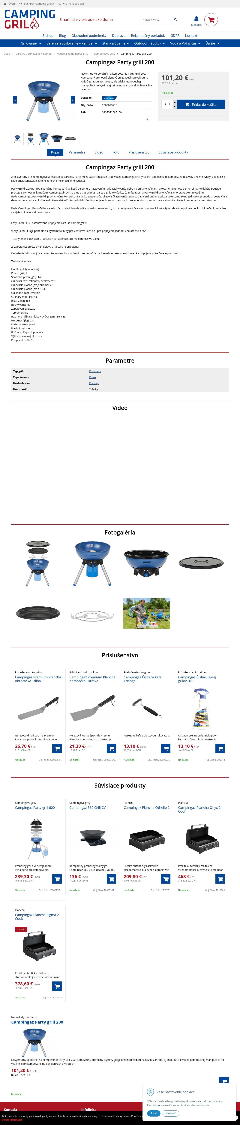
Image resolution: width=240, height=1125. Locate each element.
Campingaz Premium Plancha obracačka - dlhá (38, 679)
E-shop (48, 35)
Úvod (11, 3)
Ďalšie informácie (12, 1119)
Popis (55, 152)
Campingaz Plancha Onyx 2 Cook (199, 809)
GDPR (174, 35)
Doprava (118, 35)
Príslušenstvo (139, 152)
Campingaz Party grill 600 (35, 807)
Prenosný (95, 371)
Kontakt (191, 35)
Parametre (77, 152)
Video (98, 152)
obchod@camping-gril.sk (39, 3)
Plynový (94, 383)
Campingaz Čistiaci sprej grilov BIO (197, 679)
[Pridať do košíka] (193, 104)
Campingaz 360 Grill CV (87, 807)
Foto (115, 152)
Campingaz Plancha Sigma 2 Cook (37, 917)
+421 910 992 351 (73, 3)
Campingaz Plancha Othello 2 (147, 807)
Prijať (154, 1113)
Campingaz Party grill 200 (37, 1022)
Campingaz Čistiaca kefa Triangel (143, 679)
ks (170, 104)
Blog (62, 35)
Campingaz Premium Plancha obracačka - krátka (92, 679)
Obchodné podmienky (89, 35)
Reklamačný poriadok (148, 35)
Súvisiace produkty (173, 152)
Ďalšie (212, 43)
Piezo (92, 377)
